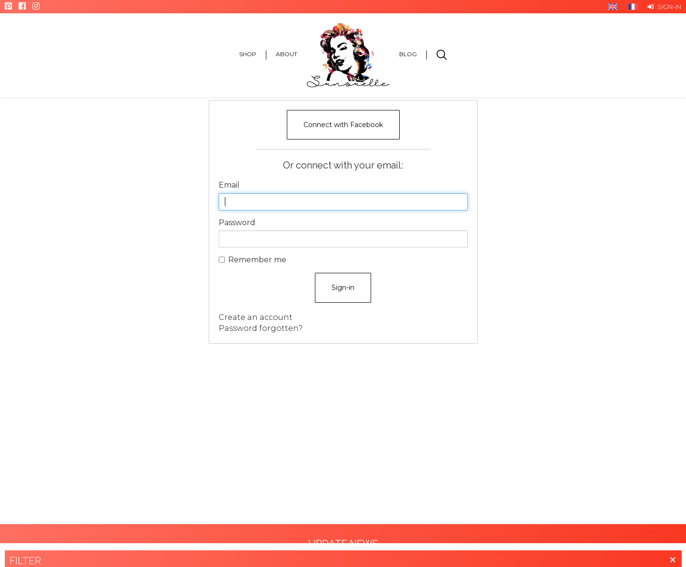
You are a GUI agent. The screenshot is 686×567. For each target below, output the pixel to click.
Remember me (252, 259)
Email (229, 184)
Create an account (256, 317)
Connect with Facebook (343, 124)
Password (237, 222)
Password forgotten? (261, 328)
